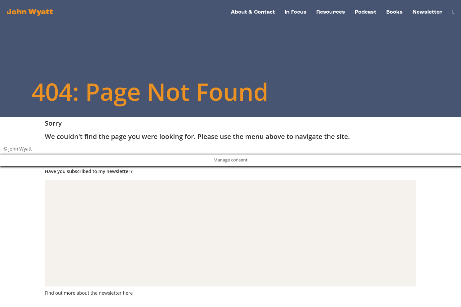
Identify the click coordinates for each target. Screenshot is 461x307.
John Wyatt (30, 12)
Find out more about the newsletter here (89, 293)
